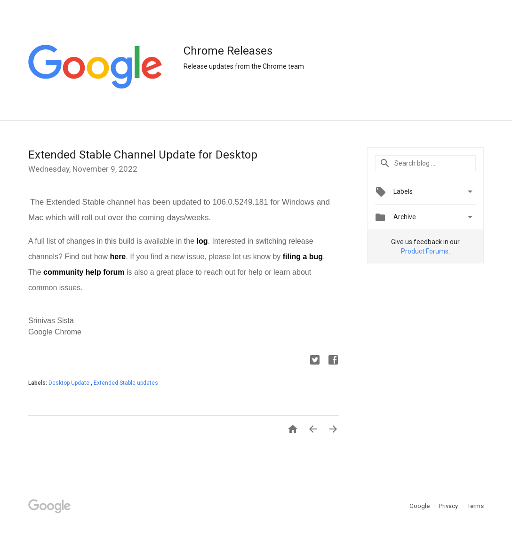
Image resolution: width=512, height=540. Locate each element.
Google (420, 505)
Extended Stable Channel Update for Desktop (142, 154)
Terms (475, 505)
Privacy (449, 505)
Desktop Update (69, 383)
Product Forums (424, 251)
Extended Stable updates (126, 383)
